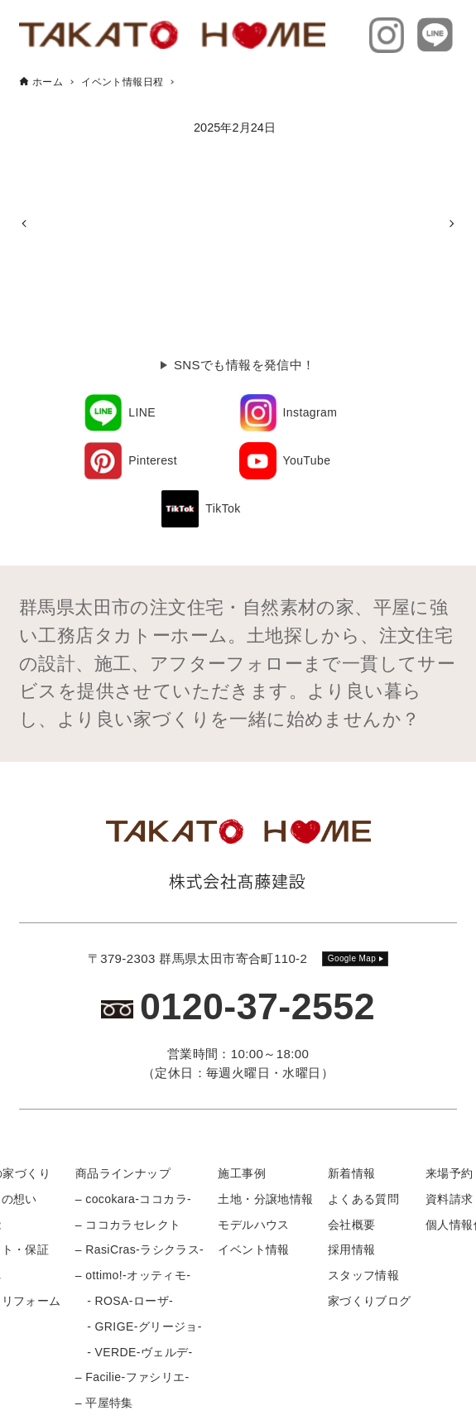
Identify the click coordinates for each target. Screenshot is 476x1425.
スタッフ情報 (363, 1275)
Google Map (352, 958)
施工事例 (242, 1173)
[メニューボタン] (451, 1399)
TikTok (222, 508)
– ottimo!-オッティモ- (132, 1275)
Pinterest (152, 460)
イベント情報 (253, 1249)
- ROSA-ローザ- (124, 1300)
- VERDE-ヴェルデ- (134, 1352)
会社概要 (352, 1224)
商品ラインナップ (123, 1173)
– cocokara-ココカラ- (133, 1199)
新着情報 (352, 1173)
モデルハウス (253, 1224)
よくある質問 (363, 1199)
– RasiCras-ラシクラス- (139, 1249)
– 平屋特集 (104, 1402)
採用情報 (352, 1249)
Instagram (310, 412)
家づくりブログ (369, 1300)
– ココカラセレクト (128, 1224)
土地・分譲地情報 (265, 1199)
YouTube (307, 460)
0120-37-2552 (257, 1006)
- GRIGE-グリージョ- (138, 1326)
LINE (142, 412)
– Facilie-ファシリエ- (132, 1377)
